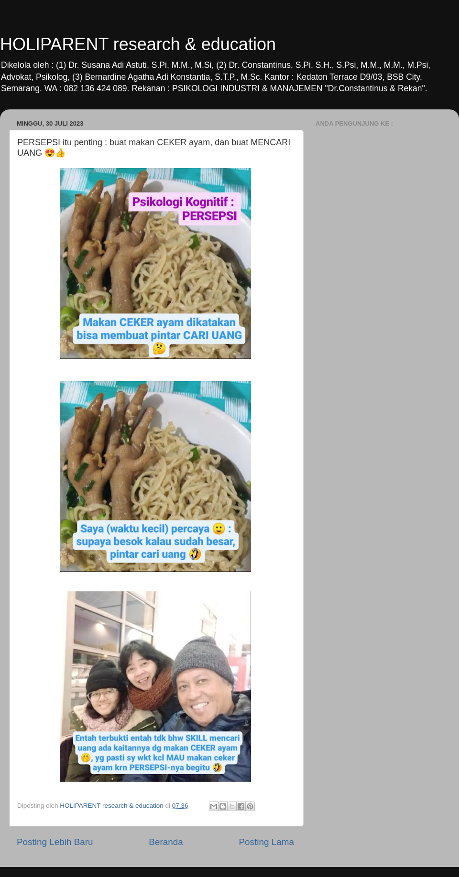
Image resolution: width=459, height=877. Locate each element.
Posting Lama (266, 842)
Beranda (166, 842)
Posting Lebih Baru (55, 842)
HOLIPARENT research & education (138, 44)
